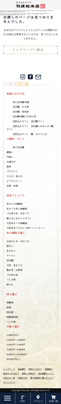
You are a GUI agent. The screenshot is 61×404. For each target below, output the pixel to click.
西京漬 (10, 312)
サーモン (11, 255)
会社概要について (46, 374)
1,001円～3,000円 (16, 340)
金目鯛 (10, 260)
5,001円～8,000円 (16, 349)
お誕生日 (11, 162)
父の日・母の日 (14, 176)
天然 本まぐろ (14, 265)
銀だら (10, 246)
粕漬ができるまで (11, 374)
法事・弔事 (12, 186)
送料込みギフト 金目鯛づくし (29, 121)
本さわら (11, 251)
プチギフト (12, 171)
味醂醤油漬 (12, 317)
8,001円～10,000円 (16, 354)
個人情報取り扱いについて (42, 378)
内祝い (10, 157)
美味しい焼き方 (28, 374)
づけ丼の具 (12, 275)
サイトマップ (9, 382)
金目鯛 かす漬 (21, 107)
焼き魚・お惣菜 (14, 270)
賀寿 (9, 167)
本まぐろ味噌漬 (14, 204)
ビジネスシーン (14, 181)
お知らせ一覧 (9, 378)
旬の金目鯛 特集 (21, 102)
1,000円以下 (13, 335)
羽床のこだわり (35, 369)
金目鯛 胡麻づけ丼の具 (24, 116)
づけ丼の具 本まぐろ (18, 213)
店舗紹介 (49, 369)
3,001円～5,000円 (16, 345)
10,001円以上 (13, 359)
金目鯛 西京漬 (21, 112)
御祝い (10, 152)
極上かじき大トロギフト (19, 218)
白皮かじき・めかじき (18, 241)
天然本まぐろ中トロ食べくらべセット (26, 228)
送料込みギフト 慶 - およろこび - (31, 134)
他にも (10, 284)
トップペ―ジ (9, 369)
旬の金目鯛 (18, 147)
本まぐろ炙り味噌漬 (17, 209)
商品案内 (22, 369)
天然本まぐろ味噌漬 (17, 223)
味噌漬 (10, 302)
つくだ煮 (11, 280)
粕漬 (9, 307)
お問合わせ (22, 378)
